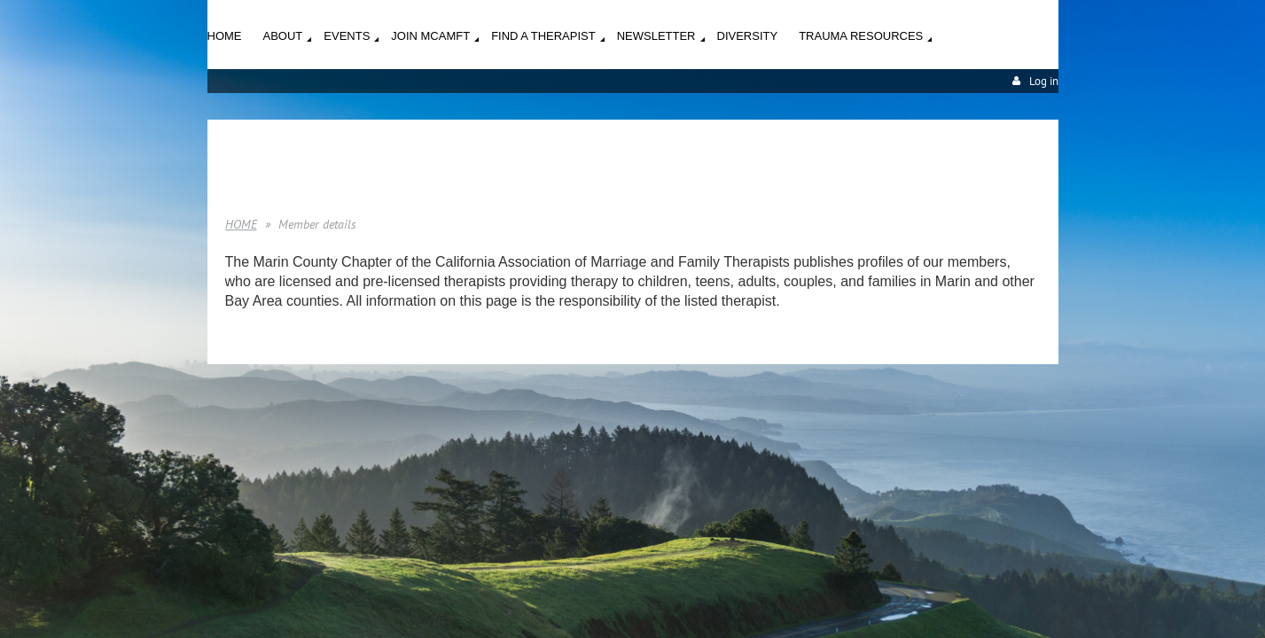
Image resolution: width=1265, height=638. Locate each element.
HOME (241, 224)
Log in (1043, 81)
